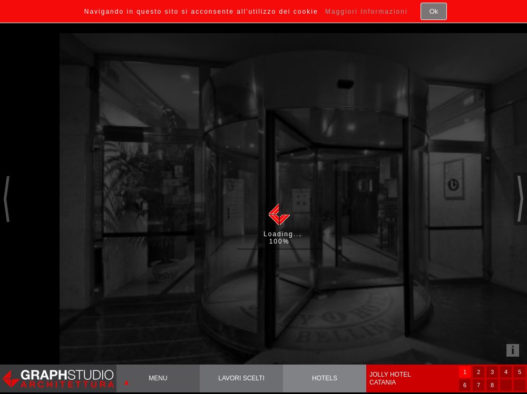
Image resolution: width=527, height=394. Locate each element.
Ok (434, 11)
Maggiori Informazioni (366, 11)
